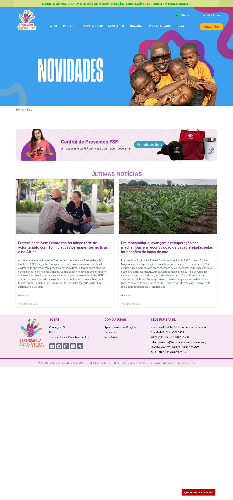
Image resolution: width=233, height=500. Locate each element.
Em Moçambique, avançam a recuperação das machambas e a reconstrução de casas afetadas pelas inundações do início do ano (167, 247)
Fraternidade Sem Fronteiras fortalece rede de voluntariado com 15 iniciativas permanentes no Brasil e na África (64, 247)
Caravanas (136, 26)
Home (20, 109)
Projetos (71, 26)
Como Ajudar (94, 26)
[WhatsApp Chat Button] (224, 491)
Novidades (116, 26)
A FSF (55, 26)
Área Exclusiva (213, 15)
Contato (179, 26)
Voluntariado (159, 26)
